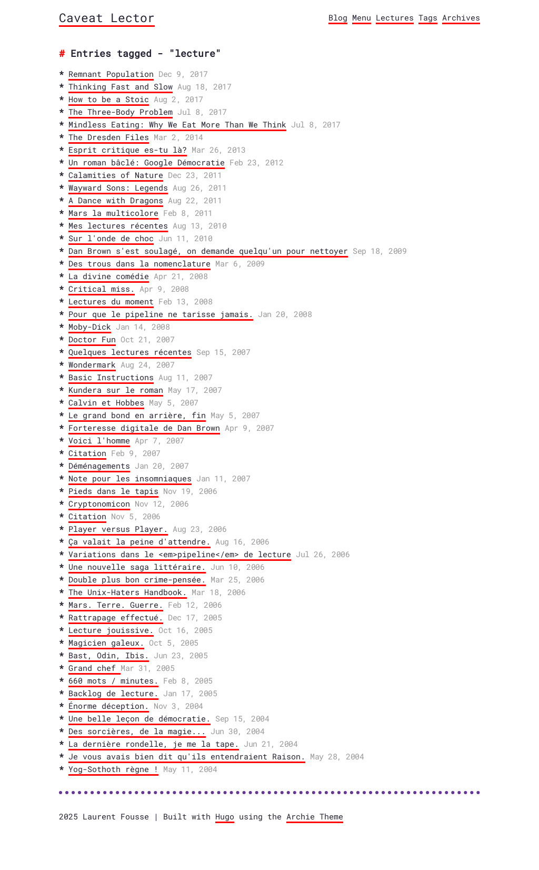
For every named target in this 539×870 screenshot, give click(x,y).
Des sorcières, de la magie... (137, 731)
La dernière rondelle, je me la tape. (153, 743)
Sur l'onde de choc (111, 238)
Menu (361, 17)
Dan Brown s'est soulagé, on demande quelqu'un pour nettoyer (208, 250)
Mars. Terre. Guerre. (115, 604)
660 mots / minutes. (113, 680)
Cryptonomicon (99, 503)
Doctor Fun (92, 339)
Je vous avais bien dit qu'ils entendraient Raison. (186, 756)
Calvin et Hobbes (106, 402)
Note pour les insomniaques (130, 478)
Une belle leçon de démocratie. (139, 718)
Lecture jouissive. (111, 630)
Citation (87, 453)
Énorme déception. (108, 705)
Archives (461, 17)
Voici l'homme (99, 440)
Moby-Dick (89, 326)
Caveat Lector (107, 17)
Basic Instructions (111, 377)
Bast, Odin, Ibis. (108, 655)
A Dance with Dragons (115, 200)
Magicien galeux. (106, 642)
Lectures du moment (111, 301)
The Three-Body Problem (120, 111)
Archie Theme (314, 816)
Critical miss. (101, 288)
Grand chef (94, 668)
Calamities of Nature (115, 175)
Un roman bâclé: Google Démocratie (146, 162)
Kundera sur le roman (115, 389)
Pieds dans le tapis (113, 491)
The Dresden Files (108, 137)
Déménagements (99, 465)
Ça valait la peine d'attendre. (139, 541)
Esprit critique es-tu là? (127, 149)
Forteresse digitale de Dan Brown (144, 427)
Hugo (224, 816)
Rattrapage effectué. (115, 617)
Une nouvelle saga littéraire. (137, 566)
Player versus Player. (118, 528)
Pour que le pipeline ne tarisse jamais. (160, 314)
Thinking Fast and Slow (120, 86)
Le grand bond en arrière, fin (137, 415)
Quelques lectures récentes (130, 352)
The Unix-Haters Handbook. (127, 592)
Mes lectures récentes (118, 225)
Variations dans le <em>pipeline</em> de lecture (179, 554)
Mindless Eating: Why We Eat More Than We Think (177, 124)
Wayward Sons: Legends (118, 187)
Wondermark (92, 364)
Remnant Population (111, 73)
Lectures (395, 17)
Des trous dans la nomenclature (139, 263)
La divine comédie (108, 276)
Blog (337, 17)
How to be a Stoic (108, 99)
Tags (427, 17)
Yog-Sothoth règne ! (113, 769)
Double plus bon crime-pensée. (137, 579)
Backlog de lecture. (113, 693)
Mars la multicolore (113, 212)
